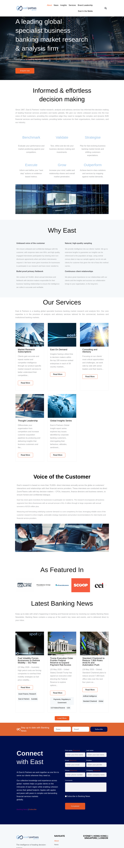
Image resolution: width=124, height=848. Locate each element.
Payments (49, 665)
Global (89, 669)
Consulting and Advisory (99, 348)
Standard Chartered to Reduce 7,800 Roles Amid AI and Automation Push (102, 635)
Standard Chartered (110, 665)
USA (64, 669)
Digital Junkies (80, 838)
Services (65, 5)
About (42, 5)
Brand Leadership (78, 5)
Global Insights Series (57, 410)
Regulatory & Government (63, 665)
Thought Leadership (15, 410)
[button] (120, 5)
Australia (8, 669)
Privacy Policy (40, 839)
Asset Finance (10, 665)
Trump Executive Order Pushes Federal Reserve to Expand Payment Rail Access (61, 635)
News (49, 5)
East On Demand (54, 348)
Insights (57, 5)
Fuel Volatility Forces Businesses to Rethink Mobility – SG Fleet (21, 635)
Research (19, 665)
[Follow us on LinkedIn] (117, 839)
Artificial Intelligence (94, 665)
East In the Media (95, 5)
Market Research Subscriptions (20, 348)
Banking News (10, 768)
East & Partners (30, 665)
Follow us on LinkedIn (107, 840)
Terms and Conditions (53, 839)
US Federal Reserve (53, 669)
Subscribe (21, 768)
